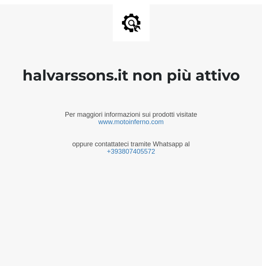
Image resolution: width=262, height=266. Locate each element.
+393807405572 (131, 151)
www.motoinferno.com (131, 122)
